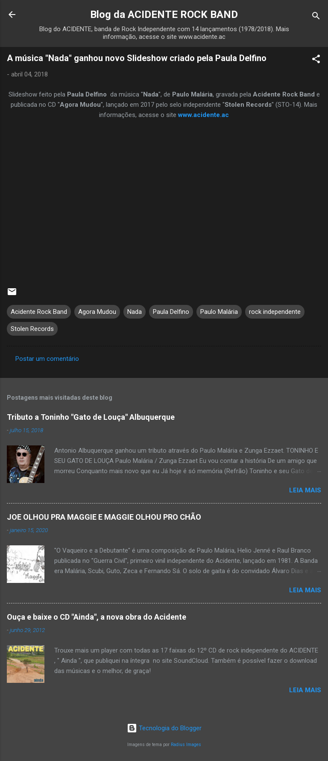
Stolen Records (32, 329)
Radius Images (186, 744)
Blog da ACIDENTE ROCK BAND (164, 14)
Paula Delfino (171, 312)
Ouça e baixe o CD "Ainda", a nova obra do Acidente (96, 616)
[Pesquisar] (316, 17)
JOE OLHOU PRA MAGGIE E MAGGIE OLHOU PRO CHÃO (104, 516)
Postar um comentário (47, 359)
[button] (316, 60)
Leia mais (305, 490)
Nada (134, 312)
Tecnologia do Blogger (164, 728)
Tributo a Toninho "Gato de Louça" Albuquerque (91, 417)
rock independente (275, 312)
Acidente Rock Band (39, 312)
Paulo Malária (219, 312)
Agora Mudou (97, 312)
